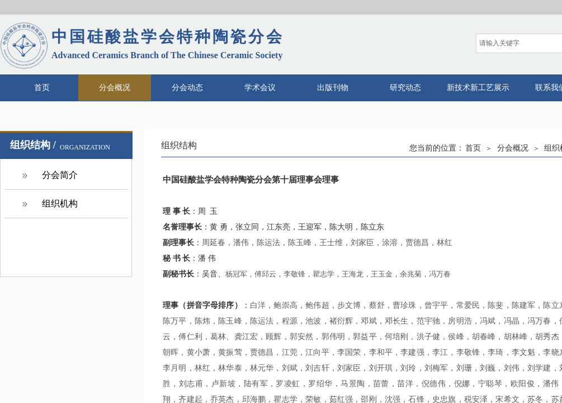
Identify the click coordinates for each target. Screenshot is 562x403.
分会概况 (114, 87)
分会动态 (187, 87)
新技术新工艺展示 (478, 87)
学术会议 (260, 87)
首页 (42, 87)
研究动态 (405, 87)
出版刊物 (332, 87)
